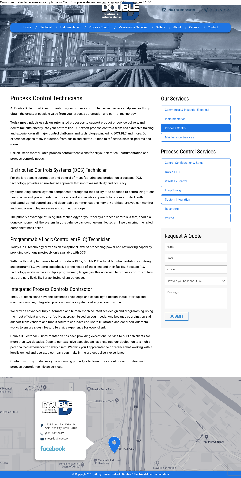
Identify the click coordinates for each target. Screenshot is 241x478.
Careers (194, 27)
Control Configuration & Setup (184, 163)
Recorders (172, 209)
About (177, 27)
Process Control (99, 27)
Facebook (52, 448)
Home (27, 27)
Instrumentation (70, 27)
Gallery (160, 27)
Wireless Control (176, 181)
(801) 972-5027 (220, 10)
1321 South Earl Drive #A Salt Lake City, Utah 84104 (61, 426)
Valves (169, 218)
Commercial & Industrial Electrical (187, 110)
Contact (213, 27)
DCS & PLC (172, 172)
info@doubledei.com (181, 10)
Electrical (46, 27)
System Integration (177, 199)
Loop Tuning (173, 190)
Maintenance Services (133, 27)
